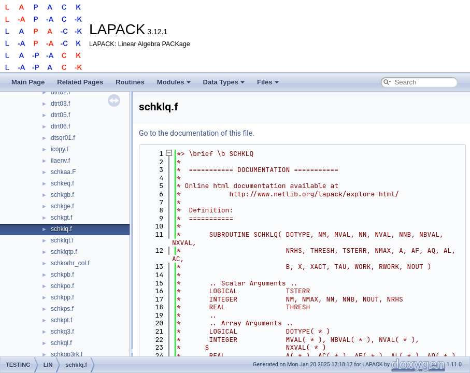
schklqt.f (62, 240)
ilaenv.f (60, 160)
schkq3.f (62, 331)
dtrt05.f (60, 115)
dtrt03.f (60, 103)
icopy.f (59, 149)
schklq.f (61, 229)
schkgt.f (61, 217)
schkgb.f (62, 194)
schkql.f (61, 343)
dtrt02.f (60, 92)
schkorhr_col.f (70, 263)
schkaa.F (63, 172)
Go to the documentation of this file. (196, 133)
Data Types (224, 82)
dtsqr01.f (63, 137)
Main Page (28, 82)
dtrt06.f (60, 126)
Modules (174, 82)
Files (268, 82)
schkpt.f (61, 320)
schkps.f (62, 308)
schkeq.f (62, 183)
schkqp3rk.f (66, 354)
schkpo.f (62, 286)
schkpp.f (62, 297)
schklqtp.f (64, 251)
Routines (130, 82)
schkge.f (62, 206)
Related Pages (80, 82)
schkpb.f (62, 274)
